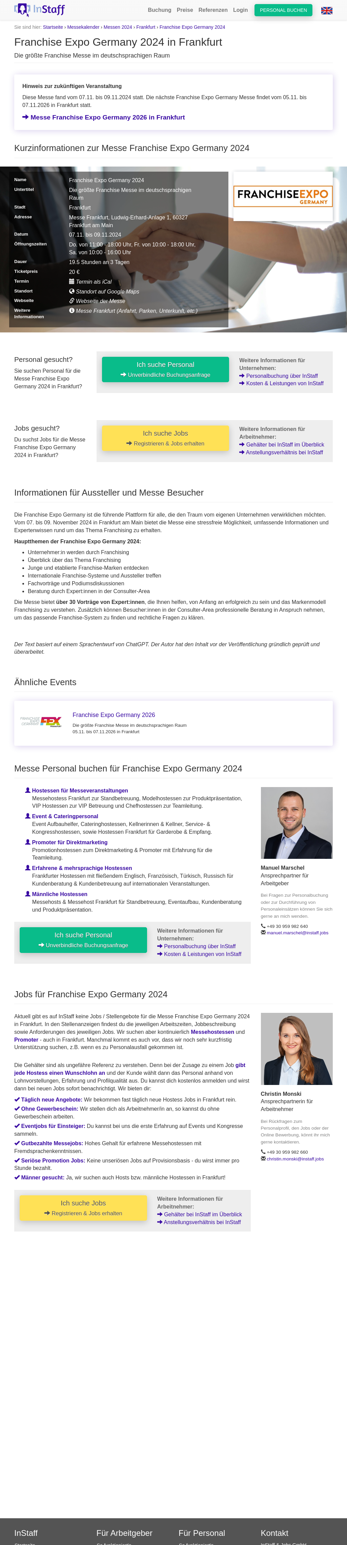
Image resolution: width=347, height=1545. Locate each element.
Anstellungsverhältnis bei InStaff (281, 452)
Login (240, 10)
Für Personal (202, 1533)
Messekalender (83, 27)
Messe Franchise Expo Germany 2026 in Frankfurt (103, 117)
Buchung (159, 10)
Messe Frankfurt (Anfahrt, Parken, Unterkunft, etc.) (133, 311)
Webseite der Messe (97, 301)
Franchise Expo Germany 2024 (192, 27)
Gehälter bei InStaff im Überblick (281, 445)
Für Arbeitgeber (124, 1533)
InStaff (26, 1533)
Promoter (26, 1040)
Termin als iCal (90, 282)
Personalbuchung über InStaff (278, 376)
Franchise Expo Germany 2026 (114, 715)
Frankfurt (145, 27)
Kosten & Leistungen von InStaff (281, 383)
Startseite (53, 27)
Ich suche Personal (165, 369)
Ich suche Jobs (165, 438)
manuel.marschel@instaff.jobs (297, 932)
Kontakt (274, 1533)
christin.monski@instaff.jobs (295, 1158)
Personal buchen (283, 10)
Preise (185, 10)
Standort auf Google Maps (104, 292)
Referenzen (213, 10)
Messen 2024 (118, 27)
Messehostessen (212, 1032)
